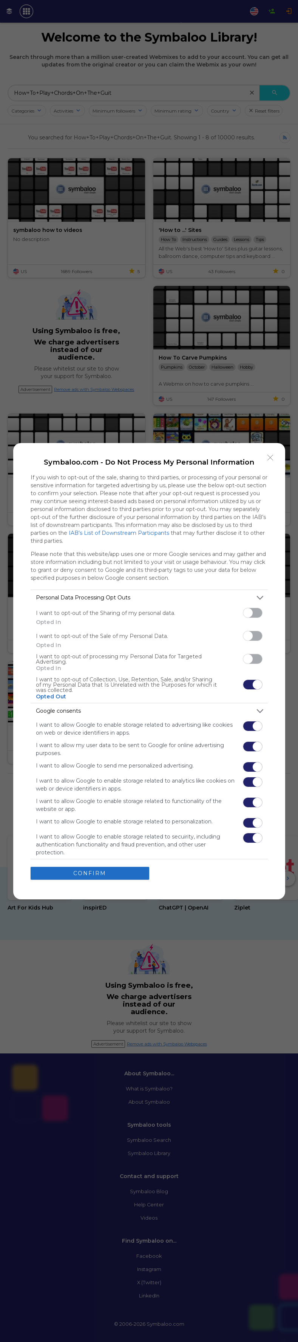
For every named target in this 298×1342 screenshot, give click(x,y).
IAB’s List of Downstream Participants (119, 533)
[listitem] (149, 597)
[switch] (252, 613)
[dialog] (149, 671)
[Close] (270, 458)
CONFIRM (89, 873)
